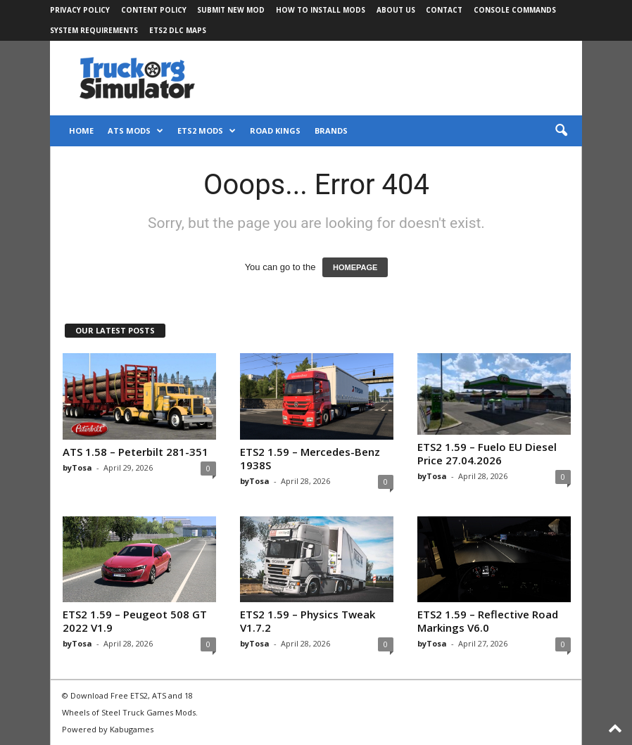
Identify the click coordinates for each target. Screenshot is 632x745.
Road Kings (275, 130)
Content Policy (154, 10)
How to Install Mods (320, 10)
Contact (444, 10)
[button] (560, 130)
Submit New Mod (231, 10)
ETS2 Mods (206, 130)
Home (81, 130)
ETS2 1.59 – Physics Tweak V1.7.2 (307, 621)
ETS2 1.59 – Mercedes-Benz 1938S (310, 458)
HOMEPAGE (355, 267)
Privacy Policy (80, 10)
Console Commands (515, 10)
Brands (331, 130)
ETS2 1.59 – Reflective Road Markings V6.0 (487, 621)
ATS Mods (135, 130)
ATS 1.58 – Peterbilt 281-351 (135, 452)
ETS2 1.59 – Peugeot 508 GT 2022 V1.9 (135, 621)
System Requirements (94, 30)
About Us (396, 10)
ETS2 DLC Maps (177, 30)
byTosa (77, 467)
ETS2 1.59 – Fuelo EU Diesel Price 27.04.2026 (487, 453)
